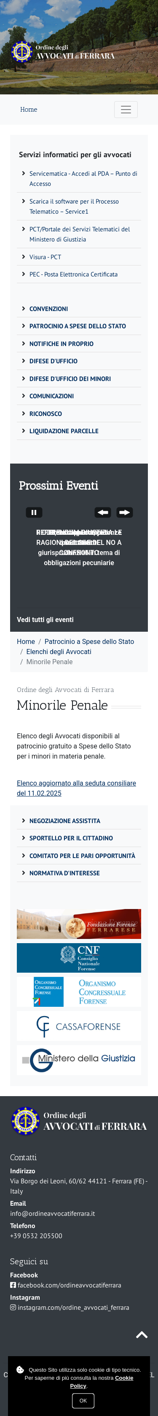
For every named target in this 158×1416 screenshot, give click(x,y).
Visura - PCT (45, 257)
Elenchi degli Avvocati (59, 652)
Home (28, 109)
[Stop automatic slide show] (34, 514)
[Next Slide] (125, 514)
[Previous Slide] (103, 514)
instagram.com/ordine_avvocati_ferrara (73, 1307)
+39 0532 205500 (36, 1235)
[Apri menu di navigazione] (126, 109)
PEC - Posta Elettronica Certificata (73, 274)
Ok (83, 1401)
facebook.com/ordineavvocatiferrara (69, 1285)
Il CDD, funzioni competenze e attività (79, 537)
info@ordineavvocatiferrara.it (52, 1213)
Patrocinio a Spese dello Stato (89, 642)
